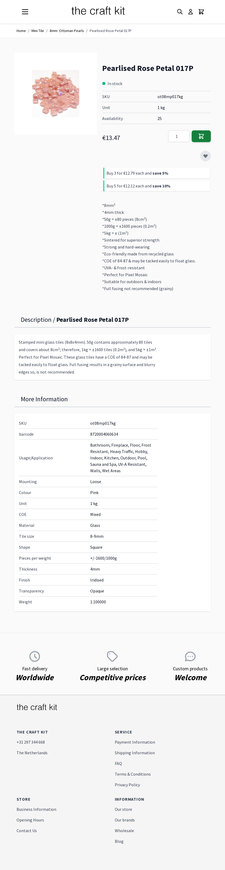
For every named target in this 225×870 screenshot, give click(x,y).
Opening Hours (30, 820)
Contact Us (27, 830)
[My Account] (190, 11)
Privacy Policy (127, 784)
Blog (119, 841)
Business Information (36, 809)
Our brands (125, 820)
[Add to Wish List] (205, 156)
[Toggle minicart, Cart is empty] (201, 11)
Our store (123, 809)
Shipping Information (135, 752)
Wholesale (124, 830)
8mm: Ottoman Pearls (67, 30)
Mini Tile (37, 30)
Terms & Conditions (133, 774)
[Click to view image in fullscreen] (55, 94)
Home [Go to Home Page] (21, 30)
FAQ (118, 763)
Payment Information (135, 742)
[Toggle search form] (180, 11)
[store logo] (104, 11)
